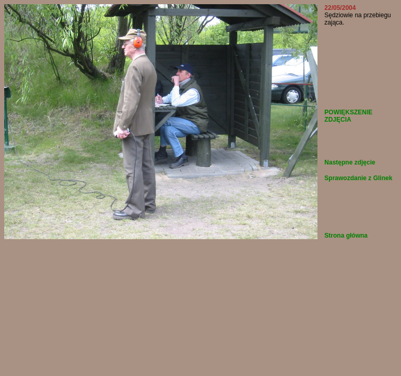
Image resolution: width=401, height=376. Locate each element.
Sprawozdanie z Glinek (358, 178)
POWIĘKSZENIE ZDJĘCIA (348, 116)
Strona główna (346, 235)
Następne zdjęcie (349, 162)
